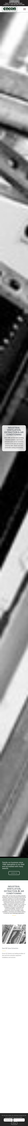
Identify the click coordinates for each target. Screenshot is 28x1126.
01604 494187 (18, 3)
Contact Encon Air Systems (14, 5)
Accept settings (8, 1119)
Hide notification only (19, 1119)
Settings (14, 1123)
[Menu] (24, 9)
